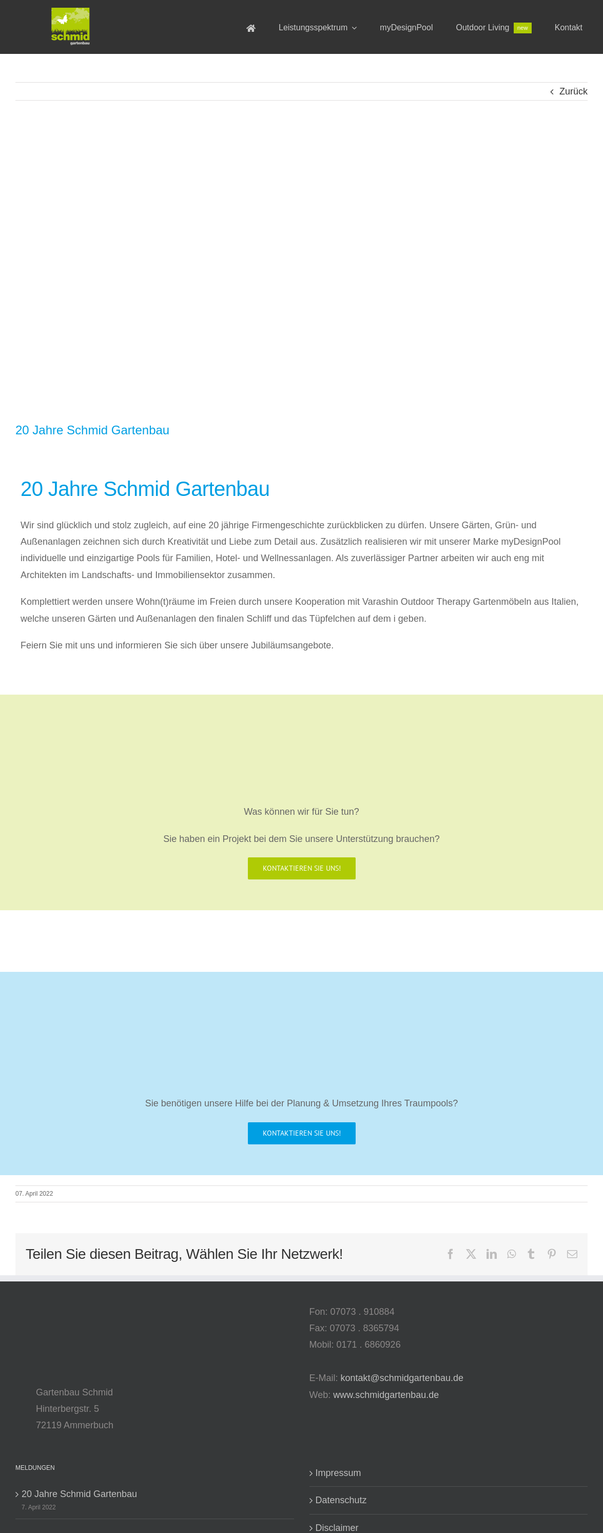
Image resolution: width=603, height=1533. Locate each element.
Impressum (338, 1473)
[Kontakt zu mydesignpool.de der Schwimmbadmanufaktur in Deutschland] (302, 1133)
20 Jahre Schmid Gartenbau (79, 1494)
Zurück (573, 91)
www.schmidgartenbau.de (386, 1395)
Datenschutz (341, 1500)
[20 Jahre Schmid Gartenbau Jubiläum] (301, 269)
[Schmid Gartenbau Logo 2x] (70, 12)
